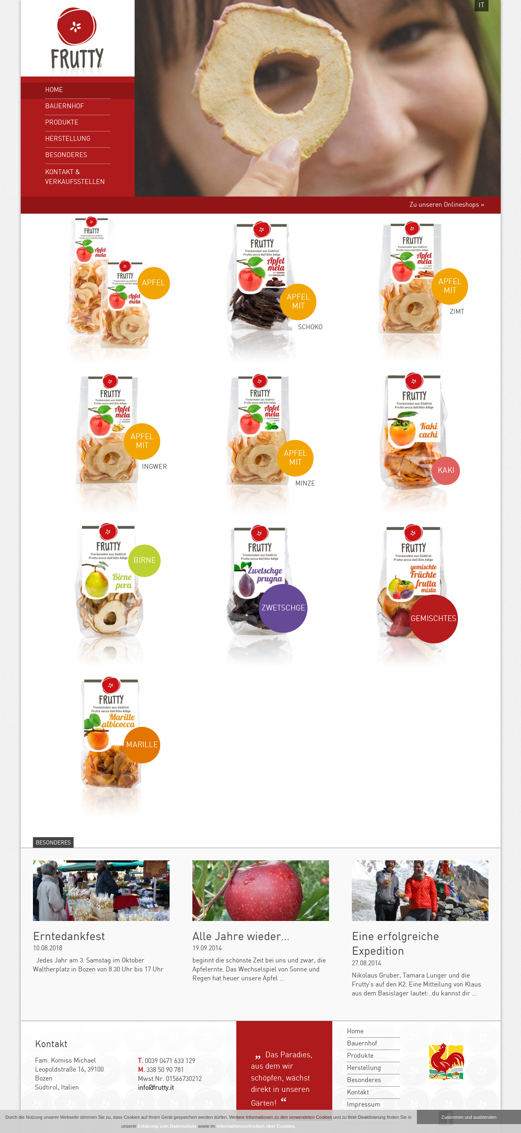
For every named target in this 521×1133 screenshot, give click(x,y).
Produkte (61, 122)
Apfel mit (298, 302)
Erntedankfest (69, 937)
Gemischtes (433, 619)
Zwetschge (283, 608)
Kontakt (358, 1092)
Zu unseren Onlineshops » (447, 204)
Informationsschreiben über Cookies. (255, 1126)
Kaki (446, 471)
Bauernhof (64, 106)
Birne (144, 561)
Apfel (153, 283)
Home (54, 90)
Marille (142, 745)
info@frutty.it (156, 1088)
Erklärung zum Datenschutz (166, 1126)
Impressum (363, 1104)
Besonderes (66, 155)
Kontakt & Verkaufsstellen (75, 177)
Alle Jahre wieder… (241, 937)
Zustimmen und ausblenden (469, 1117)
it (481, 5)
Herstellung (67, 139)
